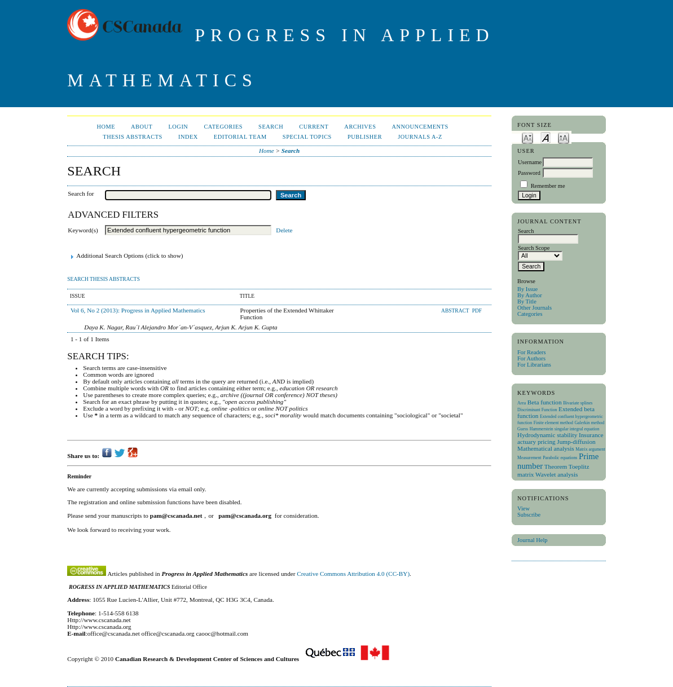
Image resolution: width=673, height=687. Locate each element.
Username (530, 162)
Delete (284, 230)
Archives (360, 127)
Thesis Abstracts (132, 137)
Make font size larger (563, 137)
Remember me (548, 186)
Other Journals (534, 308)
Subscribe (528, 515)
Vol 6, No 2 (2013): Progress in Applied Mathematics (138, 310)
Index (188, 137)
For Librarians (534, 365)
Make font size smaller (527, 137)
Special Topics (307, 137)
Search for (81, 193)
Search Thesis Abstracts (103, 279)
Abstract (455, 311)
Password (529, 173)
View (523, 508)
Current (313, 127)
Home (105, 127)
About (141, 127)
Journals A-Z (420, 137)
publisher (365, 137)
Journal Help (532, 540)
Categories (529, 314)
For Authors (531, 358)
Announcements (420, 127)
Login (178, 127)
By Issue (527, 289)
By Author (529, 295)
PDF (477, 311)
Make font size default (545, 137)
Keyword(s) (83, 230)
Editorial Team (240, 137)
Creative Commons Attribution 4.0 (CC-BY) (353, 573)
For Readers (531, 352)
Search (270, 127)
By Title (526, 301)
